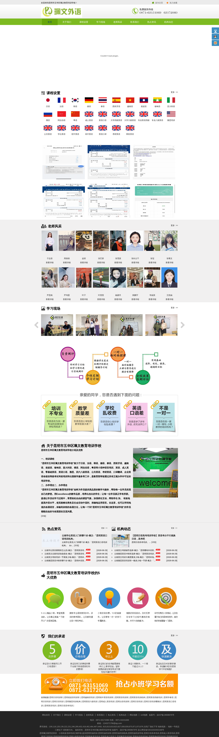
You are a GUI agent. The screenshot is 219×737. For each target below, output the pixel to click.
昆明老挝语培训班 (72, 697)
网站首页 (46, 715)
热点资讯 (151, 22)
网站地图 (133, 715)
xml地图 (144, 715)
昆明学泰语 (168, 697)
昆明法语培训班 (122, 701)
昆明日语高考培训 (65, 706)
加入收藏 (173, 3)
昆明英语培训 (50, 706)
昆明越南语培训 (88, 697)
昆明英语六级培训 (89, 701)
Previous (36, 325)
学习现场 (100, 22)
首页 (50, 22)
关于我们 (66, 22)
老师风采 (117, 22)
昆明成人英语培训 (106, 701)
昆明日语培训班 (56, 697)
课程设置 (83, 22)
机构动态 (168, 22)
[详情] (76, 545)
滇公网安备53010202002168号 (151, 730)
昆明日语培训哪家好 (152, 701)
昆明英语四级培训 (154, 697)
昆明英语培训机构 (137, 697)
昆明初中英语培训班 (104, 697)
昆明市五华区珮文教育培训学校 (75, 11)
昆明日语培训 (58, 701)
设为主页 (159, 3)
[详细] (43, 516)
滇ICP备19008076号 (165, 715)
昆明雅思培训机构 (73, 701)
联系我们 (134, 22)
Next (183, 325)
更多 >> (174, 92)
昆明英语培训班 (121, 697)
